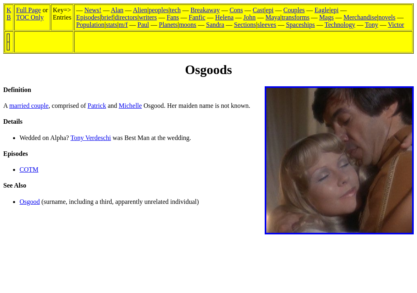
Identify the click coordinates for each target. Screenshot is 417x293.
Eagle (321, 10)
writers (148, 17)
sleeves (266, 24)
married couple (28, 105)
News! (92, 10)
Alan (117, 10)
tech (175, 10)
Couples (294, 10)
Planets (168, 24)
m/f (123, 24)
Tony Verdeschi (90, 137)
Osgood (30, 201)
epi (270, 10)
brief (107, 17)
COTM (29, 169)
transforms (295, 17)
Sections (245, 24)
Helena (224, 17)
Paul (143, 24)
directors (126, 17)
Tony (371, 24)
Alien (140, 10)
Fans (173, 17)
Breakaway (205, 10)
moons (187, 24)
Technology (340, 24)
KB (9, 14)
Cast (258, 10)
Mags (326, 17)
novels (386, 17)
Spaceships (300, 24)
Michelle (130, 105)
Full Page (28, 10)
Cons (236, 10)
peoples (159, 10)
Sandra (215, 24)
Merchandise (360, 17)
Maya (273, 17)
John (250, 17)
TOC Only (30, 17)
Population (90, 24)
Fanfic (197, 17)
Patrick (97, 105)
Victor (396, 24)
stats (111, 24)
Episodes (88, 17)
